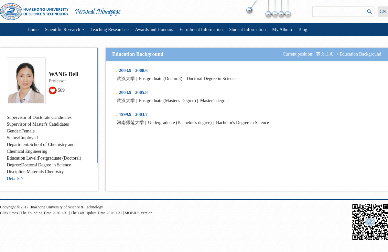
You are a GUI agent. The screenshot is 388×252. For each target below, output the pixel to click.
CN (383, 11)
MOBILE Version (138, 213)
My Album (282, 29)
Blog (302, 29)
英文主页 (325, 54)
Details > (15, 178)
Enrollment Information (200, 29)
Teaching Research (110, 29)
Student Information (247, 29)
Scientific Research (64, 29)
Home (32, 29)
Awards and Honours (154, 29)
